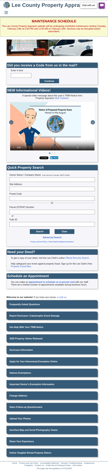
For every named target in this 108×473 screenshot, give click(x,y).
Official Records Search (77, 258)
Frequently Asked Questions (24, 304)
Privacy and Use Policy (39, 242)
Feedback (29, 465)
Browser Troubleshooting (71, 463)
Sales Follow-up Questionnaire (25, 407)
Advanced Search (52, 237)
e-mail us (61, 297)
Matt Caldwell (61, 98)
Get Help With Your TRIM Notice (26, 327)
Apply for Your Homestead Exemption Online (33, 361)
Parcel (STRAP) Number (21, 207)
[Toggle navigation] (6, 12)
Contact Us (39, 465)
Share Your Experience (21, 441)
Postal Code (15, 194)
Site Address (15, 184)
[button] (11, 48)
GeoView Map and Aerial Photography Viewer (33, 430)
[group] (52, 153)
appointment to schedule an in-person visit (52, 282)
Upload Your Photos (20, 418)
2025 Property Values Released (26, 338)
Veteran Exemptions (20, 373)
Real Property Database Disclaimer (61, 242)
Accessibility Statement (49, 463)
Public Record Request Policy (58, 465)
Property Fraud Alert (21, 266)
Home (14, 463)
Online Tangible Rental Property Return (30, 453)
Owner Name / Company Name (39, 175)
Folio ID (13, 219)
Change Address (18, 395)
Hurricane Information (21, 350)
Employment (89, 463)
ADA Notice (77, 465)
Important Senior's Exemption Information (31, 384)
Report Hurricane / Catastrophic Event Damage (34, 316)
